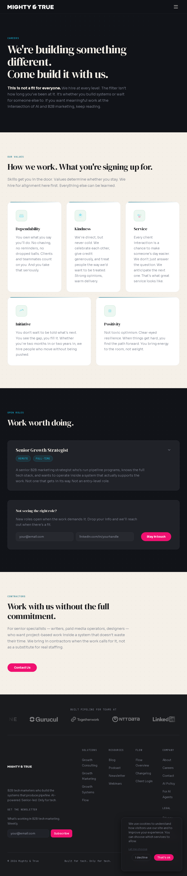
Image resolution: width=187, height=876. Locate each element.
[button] (93, 465)
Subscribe (61, 833)
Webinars (115, 783)
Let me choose (138, 849)
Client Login (144, 781)
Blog (112, 760)
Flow (85, 800)
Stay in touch (156, 536)
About (167, 760)
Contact (168, 776)
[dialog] (151, 844)
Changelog (143, 773)
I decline (141, 857)
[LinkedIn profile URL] (105, 536)
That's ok (163, 857)
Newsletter (117, 776)
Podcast (115, 768)
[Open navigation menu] (176, 6)
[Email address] (45, 536)
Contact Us (22, 667)
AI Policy (169, 783)
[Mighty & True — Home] (30, 7)
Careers (168, 768)
